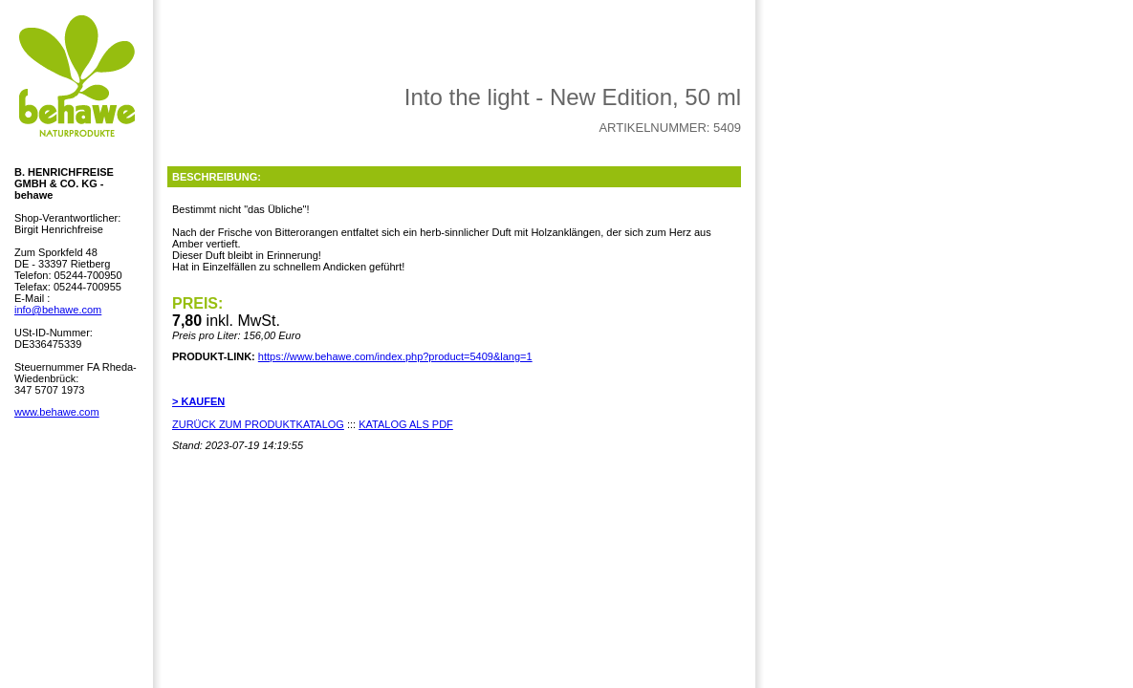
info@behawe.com (57, 309)
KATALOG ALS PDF (406, 424)
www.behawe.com (56, 412)
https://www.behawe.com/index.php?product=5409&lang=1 (395, 356)
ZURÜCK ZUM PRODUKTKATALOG (258, 424)
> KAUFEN (198, 401)
